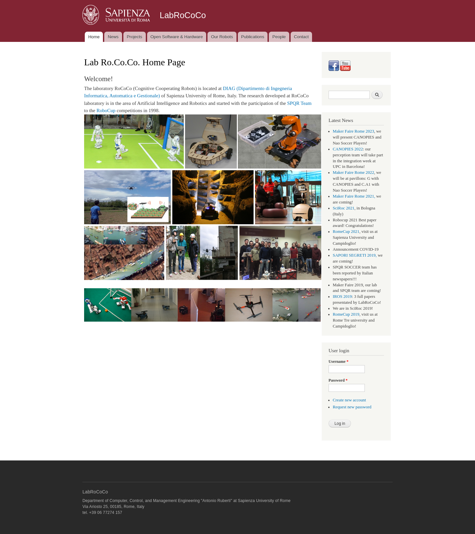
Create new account (349, 400)
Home (94, 36)
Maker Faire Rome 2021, (354, 196)
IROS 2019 (342, 296)
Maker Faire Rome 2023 (353, 131)
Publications (252, 36)
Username (338, 361)
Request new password (352, 407)
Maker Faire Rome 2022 (353, 172)
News (113, 36)
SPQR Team (299, 103)
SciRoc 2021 (344, 208)
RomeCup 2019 (346, 314)
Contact (301, 36)
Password (338, 380)
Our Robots (222, 36)
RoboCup (105, 110)
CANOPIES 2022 (348, 149)
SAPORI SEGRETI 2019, (355, 255)
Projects (134, 36)
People (279, 36)
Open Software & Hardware (176, 36)
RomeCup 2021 (346, 231)
